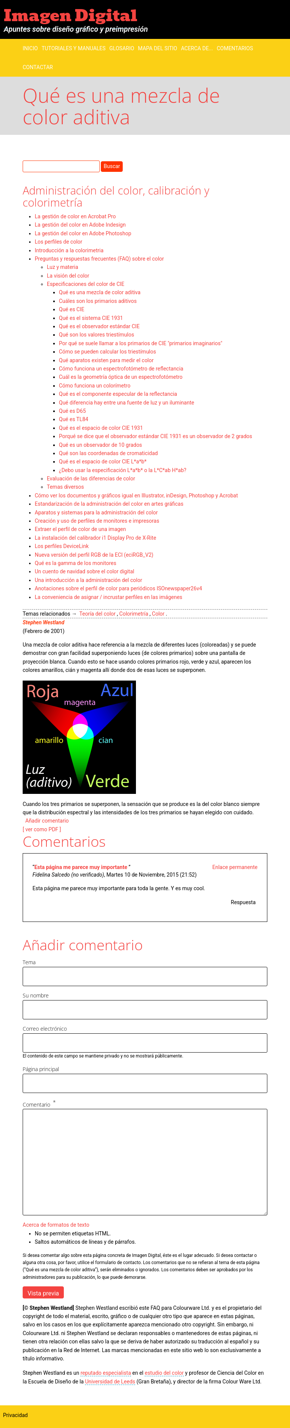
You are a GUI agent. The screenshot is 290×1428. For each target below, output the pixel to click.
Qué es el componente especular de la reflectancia (118, 394)
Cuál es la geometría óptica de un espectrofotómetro (120, 377)
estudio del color (164, 1373)
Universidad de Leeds (110, 1382)
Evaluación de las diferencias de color (91, 478)
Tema (29, 962)
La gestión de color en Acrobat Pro (75, 216)
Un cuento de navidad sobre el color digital (84, 571)
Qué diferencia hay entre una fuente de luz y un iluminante (126, 403)
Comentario (36, 1104)
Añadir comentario (47, 821)
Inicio (30, 48)
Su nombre (36, 995)
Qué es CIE (71, 309)
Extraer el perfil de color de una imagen (80, 529)
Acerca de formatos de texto (56, 1225)
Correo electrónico (45, 1028)
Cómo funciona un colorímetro (94, 386)
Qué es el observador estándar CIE (99, 326)
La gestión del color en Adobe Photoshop (83, 233)
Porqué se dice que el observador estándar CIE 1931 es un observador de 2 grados (155, 436)
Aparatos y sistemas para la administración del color (96, 512)
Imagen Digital (70, 15)
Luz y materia (62, 267)
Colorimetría (133, 614)
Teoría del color (97, 614)
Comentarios (235, 48)
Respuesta (243, 902)
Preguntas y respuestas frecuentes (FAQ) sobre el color (99, 259)
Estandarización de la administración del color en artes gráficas (109, 504)
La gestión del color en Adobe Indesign (80, 225)
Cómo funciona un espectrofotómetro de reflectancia (121, 369)
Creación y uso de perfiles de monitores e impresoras (97, 521)
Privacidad (15, 1415)
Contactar (38, 67)
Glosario (122, 48)
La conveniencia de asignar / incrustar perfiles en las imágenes (108, 597)
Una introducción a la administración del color (88, 580)
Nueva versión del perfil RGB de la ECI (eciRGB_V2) (94, 555)
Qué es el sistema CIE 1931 (91, 318)
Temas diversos (65, 487)
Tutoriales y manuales (73, 48)
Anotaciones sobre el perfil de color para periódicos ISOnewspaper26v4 (118, 588)
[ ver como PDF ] (42, 829)
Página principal (41, 1069)
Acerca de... (197, 48)
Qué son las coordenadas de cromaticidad (108, 453)
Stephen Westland (43, 622)
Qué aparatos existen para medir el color (106, 360)
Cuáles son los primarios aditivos (98, 301)
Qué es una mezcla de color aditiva (99, 292)
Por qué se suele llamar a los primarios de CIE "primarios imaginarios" (140, 343)
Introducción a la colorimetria (69, 250)
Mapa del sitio (157, 48)
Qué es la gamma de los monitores (75, 563)
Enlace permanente (235, 867)
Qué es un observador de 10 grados (100, 445)
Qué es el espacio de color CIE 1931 (101, 428)
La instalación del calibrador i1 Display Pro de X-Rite (95, 538)
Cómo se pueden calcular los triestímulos (107, 352)
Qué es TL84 (73, 419)
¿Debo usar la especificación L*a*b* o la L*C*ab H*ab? (122, 470)
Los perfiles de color (58, 242)
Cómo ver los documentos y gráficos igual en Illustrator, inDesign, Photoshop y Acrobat (136, 495)
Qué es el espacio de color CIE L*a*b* (103, 462)
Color (158, 614)
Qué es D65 (72, 411)
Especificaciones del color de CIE (85, 284)
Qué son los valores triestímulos (96, 335)
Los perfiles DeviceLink (62, 546)
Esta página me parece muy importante (81, 867)
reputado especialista (105, 1373)
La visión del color (68, 276)
